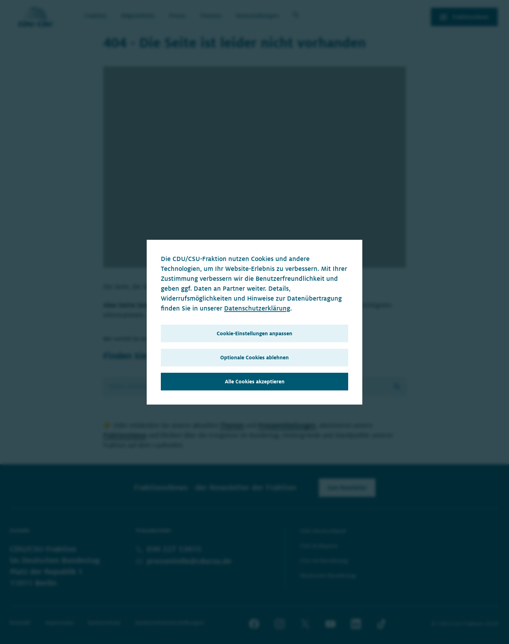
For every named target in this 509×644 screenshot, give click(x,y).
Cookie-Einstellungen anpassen (254, 333)
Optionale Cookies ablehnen (254, 357)
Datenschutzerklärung (257, 308)
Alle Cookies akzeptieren (255, 381)
